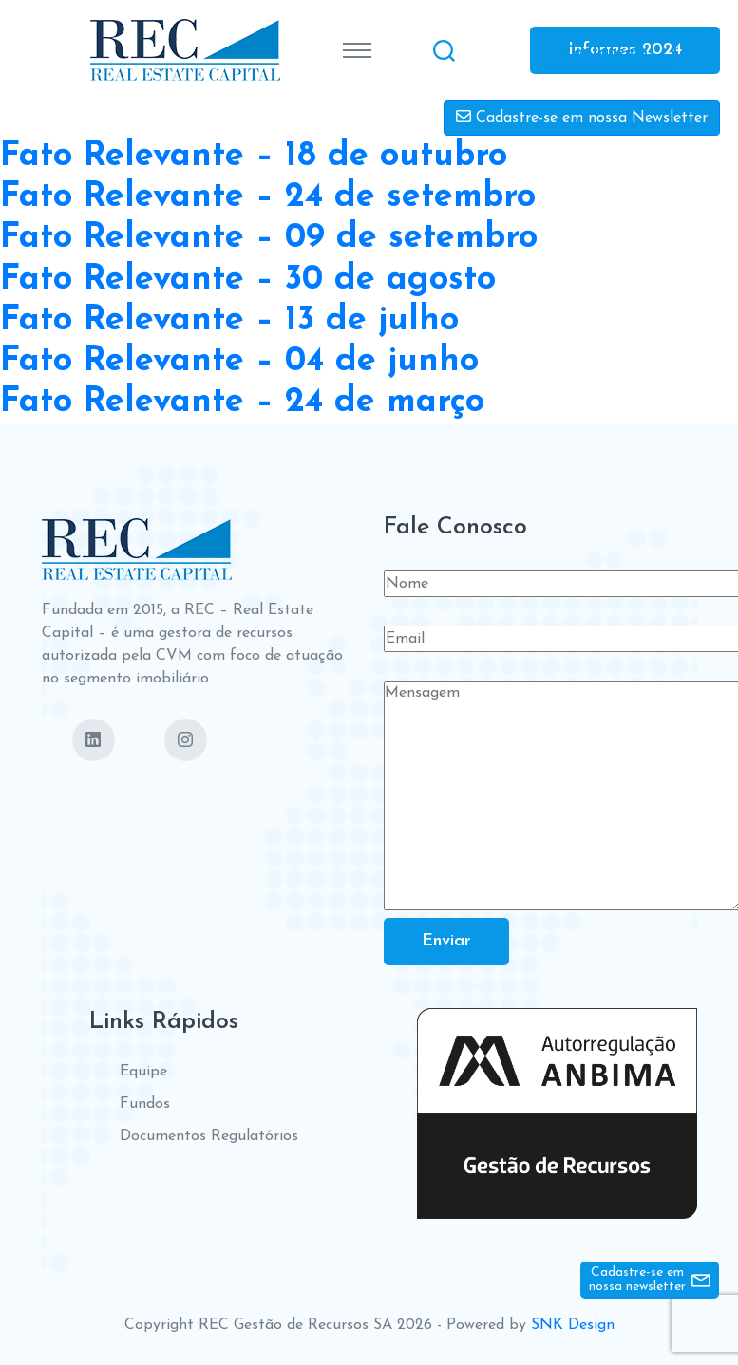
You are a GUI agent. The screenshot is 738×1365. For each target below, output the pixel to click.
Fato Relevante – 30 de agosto (248, 280)
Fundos (145, 1104)
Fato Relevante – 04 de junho (239, 362)
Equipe (143, 1071)
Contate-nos (608, 52)
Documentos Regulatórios (209, 1136)
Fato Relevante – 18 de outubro (253, 157)
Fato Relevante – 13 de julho (229, 321)
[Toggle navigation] (357, 50)
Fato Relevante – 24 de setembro (268, 197)
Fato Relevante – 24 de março (242, 402)
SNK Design (573, 1325)
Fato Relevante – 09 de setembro (269, 238)
